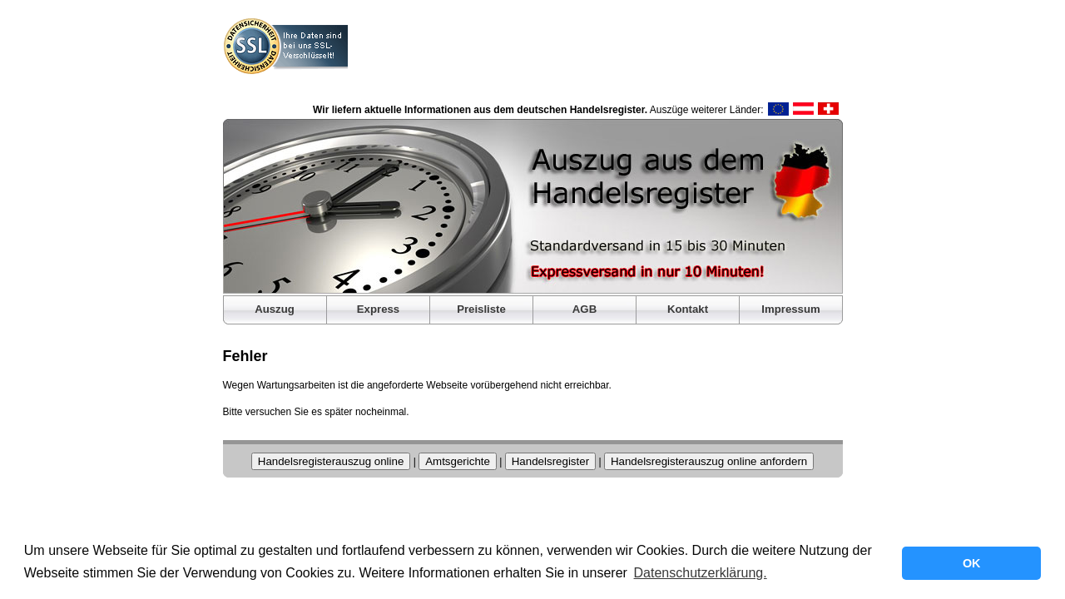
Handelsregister (550, 461)
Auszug (275, 309)
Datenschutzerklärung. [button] (700, 573)
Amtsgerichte (457, 461)
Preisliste (481, 309)
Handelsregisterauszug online (331, 461)
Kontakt (687, 309)
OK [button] (972, 563)
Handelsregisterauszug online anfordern (709, 461)
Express (378, 309)
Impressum (790, 309)
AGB (584, 309)
